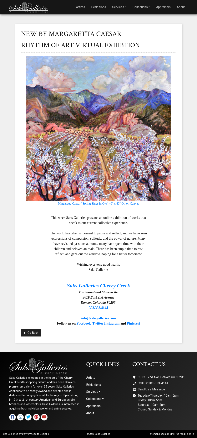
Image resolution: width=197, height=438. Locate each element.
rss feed (180, 433)
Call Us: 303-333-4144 (153, 383)
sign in (190, 433)
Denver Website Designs (35, 433)
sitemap (154, 433)
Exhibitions (98, 7)
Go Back (31, 333)
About (181, 7)
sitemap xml (167, 433)
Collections (140, 7)
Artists (80, 7)
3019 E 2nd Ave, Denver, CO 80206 (161, 377)
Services (118, 7)
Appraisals (163, 7)
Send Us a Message (151, 389)
